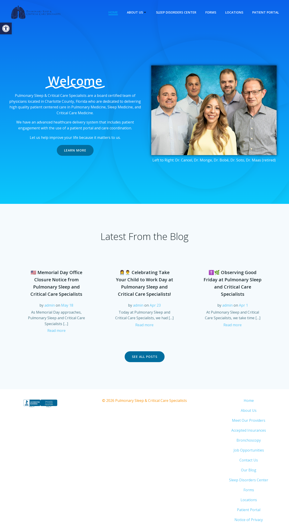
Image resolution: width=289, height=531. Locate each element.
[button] (6, 28)
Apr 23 (155, 305)
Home (113, 12)
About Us (137, 12)
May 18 (67, 305)
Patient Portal (265, 12)
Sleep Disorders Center (176, 12)
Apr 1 (243, 305)
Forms (210, 12)
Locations (234, 12)
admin (49, 305)
